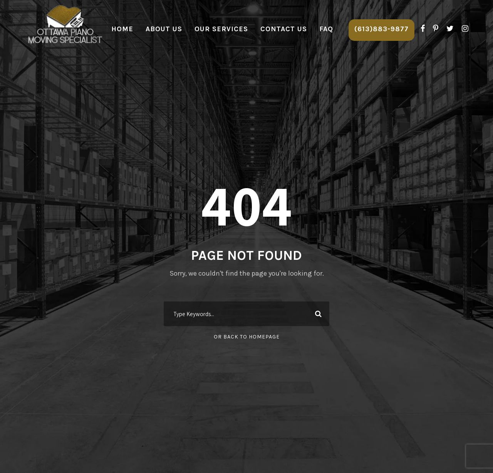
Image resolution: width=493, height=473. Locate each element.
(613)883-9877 (381, 29)
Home (122, 29)
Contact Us (283, 29)
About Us (164, 29)
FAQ (326, 29)
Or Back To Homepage (247, 336)
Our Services (221, 29)
